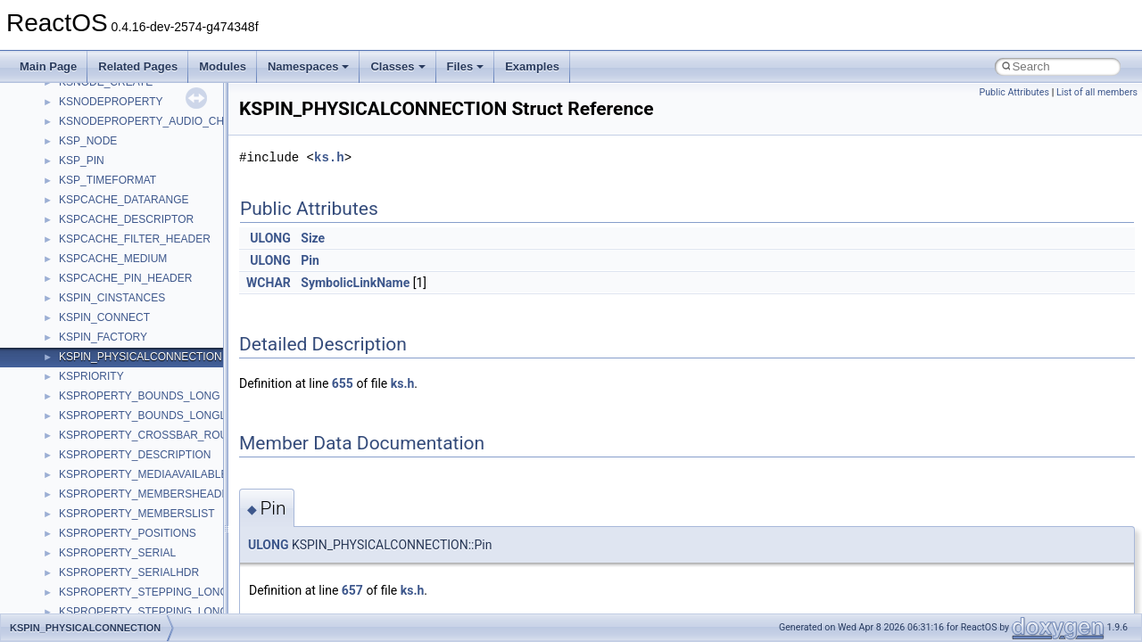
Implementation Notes (82, 246)
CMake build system (78, 89)
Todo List (51, 305)
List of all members (1097, 92)
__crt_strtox (87, 462)
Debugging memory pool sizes (102, 128)
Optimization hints (72, 226)
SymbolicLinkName (355, 283)
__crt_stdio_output (103, 442)
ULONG (270, 238)
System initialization (77, 187)
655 (342, 383)
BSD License (61, 265)
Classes (397, 66)
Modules (222, 66)
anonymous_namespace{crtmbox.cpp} (150, 560)
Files (465, 66)
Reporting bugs (66, 148)
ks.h (329, 157)
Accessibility (88, 481)
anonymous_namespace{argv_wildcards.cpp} (166, 520)
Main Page (48, 66)
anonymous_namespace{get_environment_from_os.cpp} (193, 599)
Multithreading (63, 207)
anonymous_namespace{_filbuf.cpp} (145, 501)
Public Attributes (1014, 92)
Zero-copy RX (63, 167)
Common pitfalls (68, 109)
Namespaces (309, 66)
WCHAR (268, 283)
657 (352, 590)
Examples (532, 66)
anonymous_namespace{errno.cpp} (143, 579)
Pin (310, 260)
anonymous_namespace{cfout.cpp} (142, 540)
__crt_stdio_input (99, 422)
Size (313, 238)
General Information (77, 285)
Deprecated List (67, 324)
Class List (68, 403)
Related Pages (138, 66)
